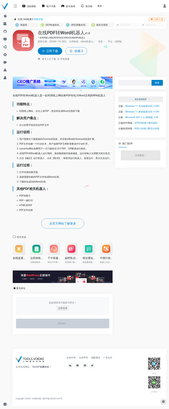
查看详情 (38, 19)
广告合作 (107, 357)
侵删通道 (95, 357)
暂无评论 (20, 288)
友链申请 (71, 357)
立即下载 (50, 51)
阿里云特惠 (140, 128)
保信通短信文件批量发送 (89, 258)
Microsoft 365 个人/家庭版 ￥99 (141, 117)
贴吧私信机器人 (71, 258)
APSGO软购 (141, 123)
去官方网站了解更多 (62, 223)
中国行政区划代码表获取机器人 (106, 258)
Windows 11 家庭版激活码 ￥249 (142, 111)
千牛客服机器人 (54, 258)
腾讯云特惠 (153, 128)
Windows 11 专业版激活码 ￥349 (142, 106)
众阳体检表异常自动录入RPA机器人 (36, 258)
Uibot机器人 (87, 41)
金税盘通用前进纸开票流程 (19, 258)
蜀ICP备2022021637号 (52, 398)
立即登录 (62, 308)
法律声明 (83, 357)
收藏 (76, 51)
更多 (99, 6)
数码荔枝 (153, 123)
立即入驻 (157, 19)
